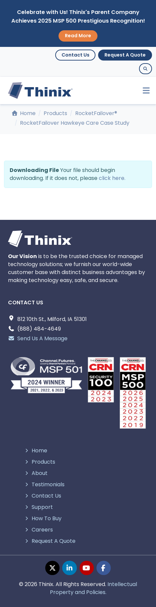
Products (55, 113)
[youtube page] (86, 568)
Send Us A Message (38, 338)
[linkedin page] (69, 568)
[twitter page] (52, 568)
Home (24, 113)
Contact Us (75, 55)
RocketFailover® (96, 113)
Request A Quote (125, 55)
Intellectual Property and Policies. (93, 588)
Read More (78, 35)
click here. (112, 178)
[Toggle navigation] (143, 90)
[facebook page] (103, 568)
